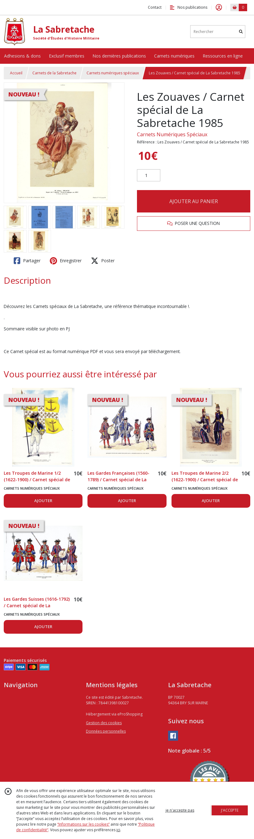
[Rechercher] (241, 32)
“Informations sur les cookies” (83, 824)
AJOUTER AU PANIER (193, 201)
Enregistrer (66, 260)
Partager (27, 260)
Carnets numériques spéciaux (113, 73)
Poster (103, 260)
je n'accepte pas (180, 810)
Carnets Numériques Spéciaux (172, 134)
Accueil (16, 73)
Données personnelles (106, 731)
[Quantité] (148, 175)
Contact (155, 7)
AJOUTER (43, 500)
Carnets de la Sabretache (54, 73)
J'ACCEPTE (229, 810)
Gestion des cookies (104, 722)
